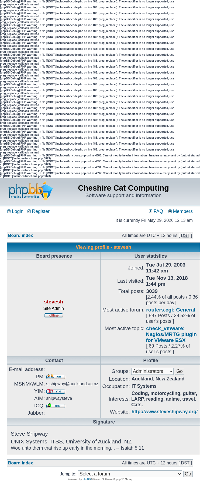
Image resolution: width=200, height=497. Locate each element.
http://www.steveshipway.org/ (165, 411)
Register (38, 211)
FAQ (156, 211)
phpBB (86, 479)
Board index (20, 235)
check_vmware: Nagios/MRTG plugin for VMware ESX (171, 334)
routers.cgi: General (170, 310)
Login (15, 211)
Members (180, 211)
